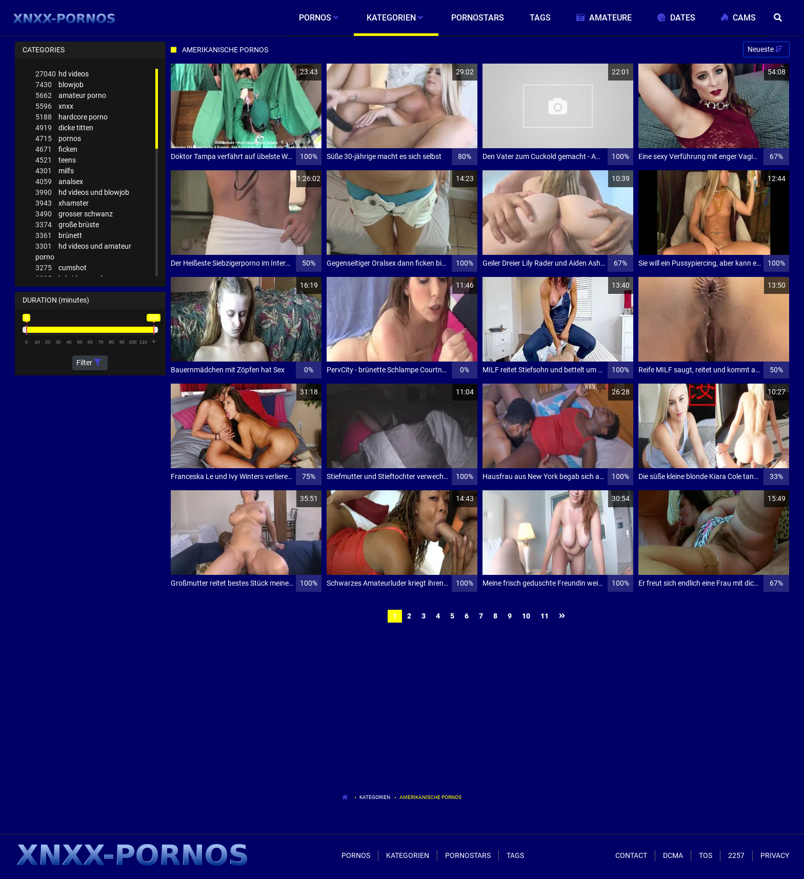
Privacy (774, 855)
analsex (59, 181)
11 (544, 616)
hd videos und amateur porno (83, 251)
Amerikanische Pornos (430, 797)
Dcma (673, 855)
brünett (58, 235)
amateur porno (70, 95)
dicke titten (64, 128)
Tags (515, 855)
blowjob (59, 84)
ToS (705, 855)
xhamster (62, 203)
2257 (736, 855)
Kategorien (374, 797)
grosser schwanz (74, 214)
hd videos (62, 74)
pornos (58, 138)
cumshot (61, 268)
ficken (56, 149)
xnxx (54, 106)
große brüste (67, 224)
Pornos (355, 855)
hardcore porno (71, 117)
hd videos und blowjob (82, 192)
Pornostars (468, 855)
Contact (631, 855)
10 (526, 616)
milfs (54, 171)
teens (55, 160)
